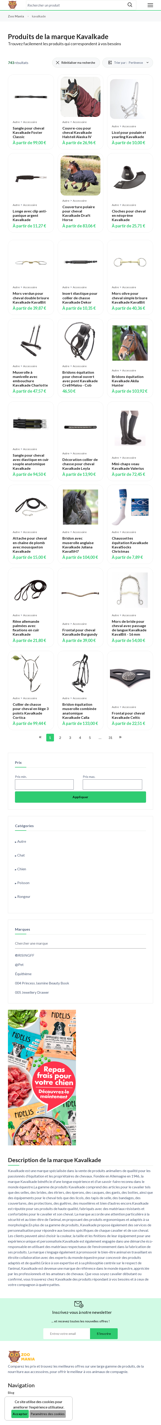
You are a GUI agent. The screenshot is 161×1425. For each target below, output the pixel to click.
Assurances (16, 1409)
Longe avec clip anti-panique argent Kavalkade (30, 215)
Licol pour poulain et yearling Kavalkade (129, 134)
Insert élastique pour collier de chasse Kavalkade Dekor (80, 297)
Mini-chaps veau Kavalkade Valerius (128, 466)
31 (110, 737)
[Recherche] (75, 5)
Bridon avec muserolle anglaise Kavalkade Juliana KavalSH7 (78, 544)
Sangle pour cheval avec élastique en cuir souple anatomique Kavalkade (31, 461)
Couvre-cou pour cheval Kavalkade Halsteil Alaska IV (77, 132)
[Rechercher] (130, 5)
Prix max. (89, 777)
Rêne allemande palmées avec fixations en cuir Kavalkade (26, 628)
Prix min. (21, 777)
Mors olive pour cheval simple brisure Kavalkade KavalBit (129, 297)
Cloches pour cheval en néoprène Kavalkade (129, 215)
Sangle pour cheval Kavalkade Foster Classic (28, 132)
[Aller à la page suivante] (120, 737)
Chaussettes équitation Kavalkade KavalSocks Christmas (130, 544)
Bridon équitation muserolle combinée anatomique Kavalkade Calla (79, 711)
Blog (11, 1392)
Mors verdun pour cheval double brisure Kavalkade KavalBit (31, 297)
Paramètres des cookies (48, 1414)
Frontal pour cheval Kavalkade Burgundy (80, 632)
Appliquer (80, 797)
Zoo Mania (16, 16)
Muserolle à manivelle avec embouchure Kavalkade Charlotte (30, 378)
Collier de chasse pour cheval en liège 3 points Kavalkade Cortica (31, 711)
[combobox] (75, 5)
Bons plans (15, 1401)
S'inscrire (104, 1333)
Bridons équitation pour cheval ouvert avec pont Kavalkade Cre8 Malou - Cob (80, 378)
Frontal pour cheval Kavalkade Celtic (128, 715)
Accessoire (30, 122)
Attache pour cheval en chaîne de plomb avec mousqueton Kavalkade (30, 544)
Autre (16, 122)
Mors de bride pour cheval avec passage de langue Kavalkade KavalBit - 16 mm (129, 628)
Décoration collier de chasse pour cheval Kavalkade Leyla (80, 463)
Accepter (20, 1414)
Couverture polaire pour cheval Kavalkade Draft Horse (78, 213)
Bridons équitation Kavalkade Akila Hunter (128, 380)
